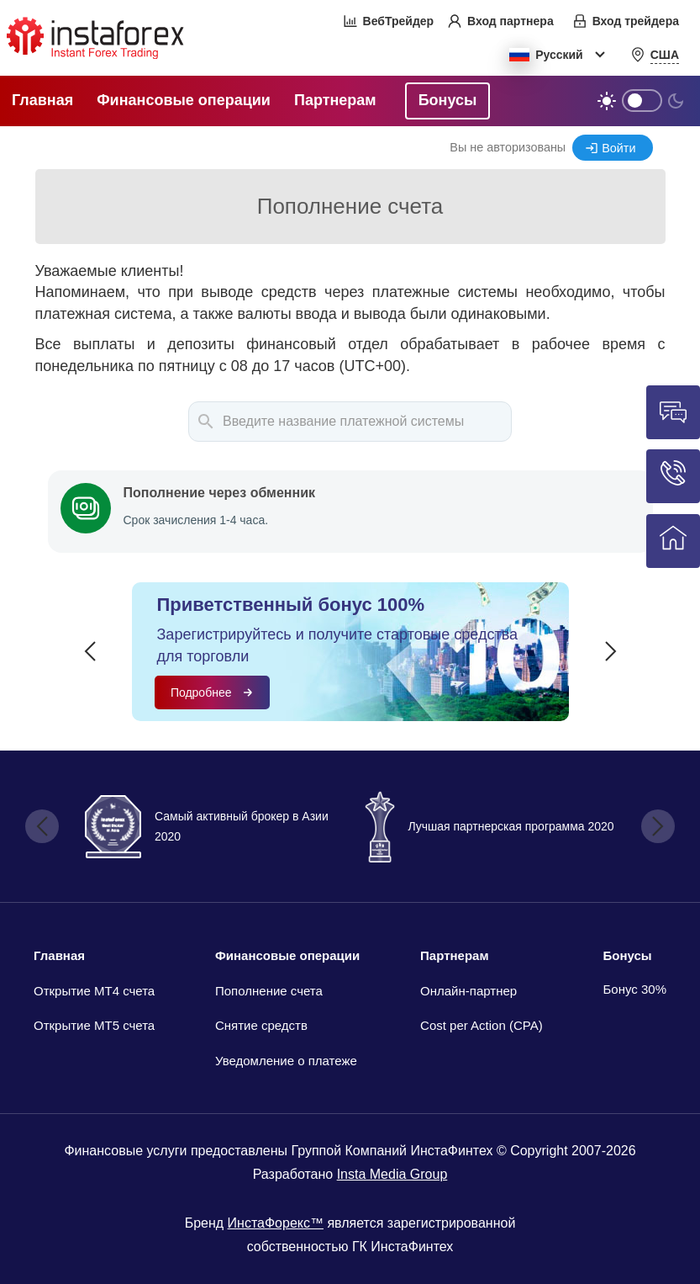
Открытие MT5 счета (94, 1025)
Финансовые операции (287, 955)
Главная (59, 955)
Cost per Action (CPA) (481, 1025)
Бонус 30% (635, 989)
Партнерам (454, 955)
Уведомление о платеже (286, 1060)
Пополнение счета (269, 991)
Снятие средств (261, 1025)
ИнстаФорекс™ (276, 1223)
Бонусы (627, 955)
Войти (618, 148)
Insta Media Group (392, 1174)
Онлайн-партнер (468, 991)
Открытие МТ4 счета (94, 991)
